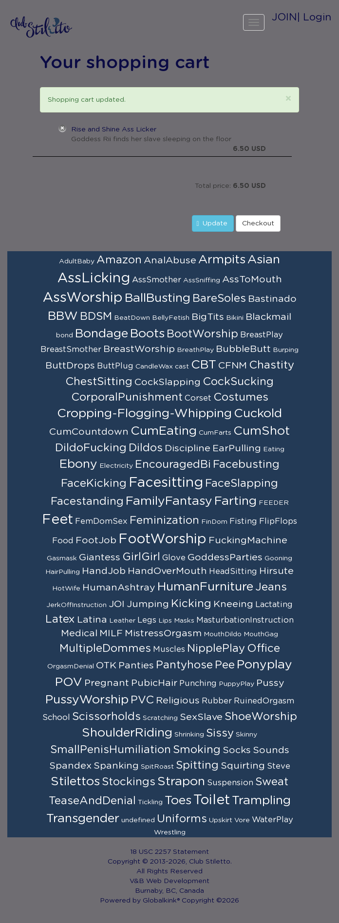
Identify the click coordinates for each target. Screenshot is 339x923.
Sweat (271, 781)
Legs (146, 620)
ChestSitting (98, 381)
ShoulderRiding (127, 733)
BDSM (96, 316)
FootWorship (162, 539)
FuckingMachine (247, 540)
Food (63, 541)
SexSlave (201, 717)
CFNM (232, 365)
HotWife (66, 588)
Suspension (230, 783)
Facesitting (166, 483)
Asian (263, 260)
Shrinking (189, 734)
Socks (237, 750)
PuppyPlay (236, 684)
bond (64, 335)
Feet (57, 520)
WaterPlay (272, 820)
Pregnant (106, 683)
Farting (235, 501)
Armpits (221, 260)
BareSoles (219, 298)
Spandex (70, 766)
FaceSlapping (241, 483)
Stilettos (75, 781)
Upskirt (220, 820)
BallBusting (157, 298)
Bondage (101, 334)
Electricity (116, 465)
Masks (184, 620)
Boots (147, 334)
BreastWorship (139, 349)
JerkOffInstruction (76, 605)
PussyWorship (87, 700)
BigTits (207, 317)
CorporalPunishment (127, 397)
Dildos (146, 448)
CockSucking (238, 381)
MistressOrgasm (163, 633)
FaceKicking (94, 483)
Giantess (99, 557)
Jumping (148, 604)
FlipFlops (278, 521)
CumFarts (215, 432)
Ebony (78, 464)
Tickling (150, 802)
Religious (178, 700)
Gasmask (62, 558)
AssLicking (93, 278)
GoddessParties (225, 557)
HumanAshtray (118, 587)
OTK (106, 665)
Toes (178, 800)
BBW (63, 316)
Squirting (243, 766)
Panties (136, 665)
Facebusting (246, 464)
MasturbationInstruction (245, 620)
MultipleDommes (105, 648)
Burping (286, 350)
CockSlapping (167, 382)
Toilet (211, 800)
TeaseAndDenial (92, 800)
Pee (225, 665)
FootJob (95, 540)
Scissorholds (106, 716)
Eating (273, 449)
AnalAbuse (170, 260)
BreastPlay (261, 335)
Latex (60, 619)
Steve (278, 766)
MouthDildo (223, 634)
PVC (142, 700)
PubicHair (154, 683)
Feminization (164, 520)
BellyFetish (170, 317)
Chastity (271, 365)
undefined (138, 820)
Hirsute (276, 571)
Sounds (271, 750)
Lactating (274, 605)
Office (263, 648)
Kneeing (233, 604)
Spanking (116, 766)
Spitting (197, 765)
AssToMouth (252, 279)
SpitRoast (157, 766)
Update (212, 223)
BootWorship (202, 334)
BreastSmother (70, 349)
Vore (242, 820)
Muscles (169, 649)
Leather (122, 620)
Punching (198, 683)
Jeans (271, 587)
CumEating (164, 431)
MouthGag (261, 634)
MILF (111, 633)
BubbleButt (243, 349)
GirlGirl (141, 557)
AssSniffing (201, 280)
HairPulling (62, 572)
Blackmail (268, 317)
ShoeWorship (261, 716)
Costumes (240, 397)
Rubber (217, 701)
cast (182, 366)
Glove (174, 558)
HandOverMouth (167, 571)
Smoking (197, 749)
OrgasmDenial (70, 666)
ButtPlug (115, 366)
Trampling (261, 800)
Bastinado (272, 299)
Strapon (181, 781)
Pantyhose (184, 665)
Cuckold (258, 413)
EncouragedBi (173, 464)
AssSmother (156, 280)
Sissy (220, 733)
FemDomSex (101, 521)
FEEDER (274, 502)
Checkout (258, 223)
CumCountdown (89, 432)
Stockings (128, 781)
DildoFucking (91, 448)
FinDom (214, 521)
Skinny (246, 734)
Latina (92, 620)
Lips (165, 620)
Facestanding (87, 501)
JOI (117, 604)
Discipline (187, 448)
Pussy (270, 683)
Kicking (191, 603)
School (56, 717)
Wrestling (170, 832)
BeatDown (132, 317)
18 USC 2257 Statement (169, 852)
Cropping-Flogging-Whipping (144, 413)
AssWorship (83, 298)
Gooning (278, 558)
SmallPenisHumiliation (110, 749)
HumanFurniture (205, 587)
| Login (314, 17)
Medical (79, 633)
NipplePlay (216, 648)
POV (68, 682)
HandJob (104, 571)
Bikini (235, 317)
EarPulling (236, 448)
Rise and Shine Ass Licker (113, 129)
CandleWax (154, 366)
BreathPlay (195, 350)
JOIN (284, 17)
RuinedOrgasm (264, 701)
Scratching (160, 718)
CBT (203, 365)
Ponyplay (264, 665)
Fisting (243, 521)
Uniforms (182, 818)
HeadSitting (233, 571)
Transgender (82, 818)
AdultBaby (76, 261)
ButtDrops (70, 365)
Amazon (119, 260)
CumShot (261, 431)
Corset (198, 398)
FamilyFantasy (169, 501)
